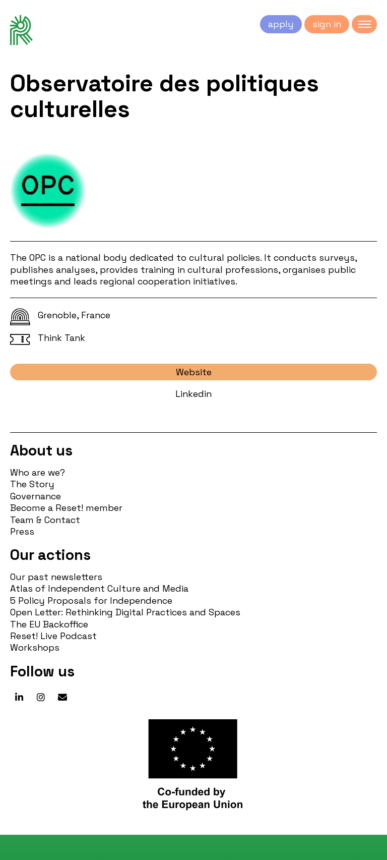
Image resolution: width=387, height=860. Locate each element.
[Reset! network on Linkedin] (19, 697)
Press (22, 531)
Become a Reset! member (66, 507)
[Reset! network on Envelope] (62, 697)
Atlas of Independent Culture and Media (99, 588)
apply (281, 24)
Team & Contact (45, 520)
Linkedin (193, 393)
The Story (32, 484)
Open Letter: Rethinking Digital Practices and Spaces (125, 612)
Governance (35, 496)
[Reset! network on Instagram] (41, 697)
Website (194, 372)
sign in (326, 24)
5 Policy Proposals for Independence (91, 600)
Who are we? (37, 472)
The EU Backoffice (49, 624)
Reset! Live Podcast (53, 636)
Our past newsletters (56, 577)
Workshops (34, 647)
